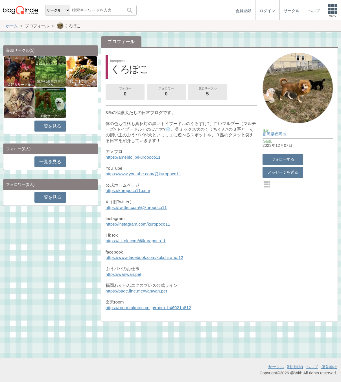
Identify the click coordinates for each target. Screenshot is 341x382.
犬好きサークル (19, 84)
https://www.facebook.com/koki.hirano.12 (144, 257)
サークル (276, 366)
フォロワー (166, 92)
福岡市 (280, 134)
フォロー (125, 92)
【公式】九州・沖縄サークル (81, 83)
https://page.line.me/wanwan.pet (136, 291)
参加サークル (207, 92)
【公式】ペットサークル (19, 114)
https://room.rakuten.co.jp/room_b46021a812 (148, 307)
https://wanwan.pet (123, 274)
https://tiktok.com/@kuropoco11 (136, 240)
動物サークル (50, 116)
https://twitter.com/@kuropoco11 (136, 207)
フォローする (283, 159)
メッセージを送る (283, 172)
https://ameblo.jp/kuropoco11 (133, 157)
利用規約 (295, 366)
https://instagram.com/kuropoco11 (138, 224)
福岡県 (268, 134)
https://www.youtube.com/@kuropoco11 (143, 173)
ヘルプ (312, 366)
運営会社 (329, 366)
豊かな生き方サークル (50, 83)
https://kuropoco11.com (128, 190)
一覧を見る (50, 126)
